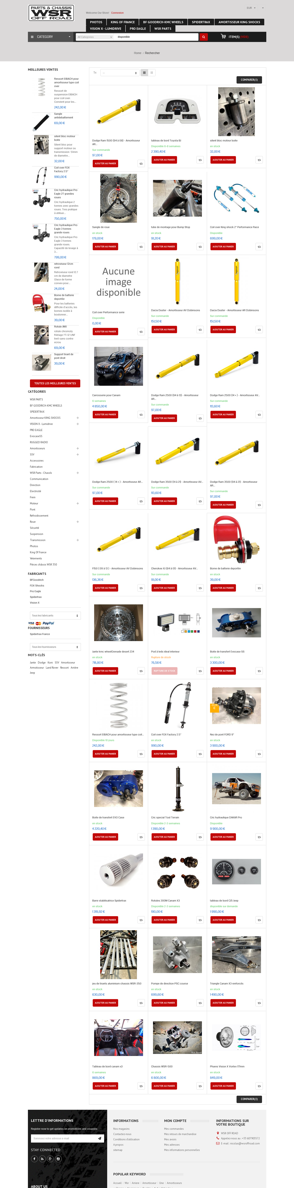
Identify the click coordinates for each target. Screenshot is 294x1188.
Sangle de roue (101, 227)
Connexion (117, 13)
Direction (35, 485)
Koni (50, 662)
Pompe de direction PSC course (169, 983)
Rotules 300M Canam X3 (165, 901)
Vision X (35, 603)
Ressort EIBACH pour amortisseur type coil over (66, 82)
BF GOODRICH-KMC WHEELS (46, 405)
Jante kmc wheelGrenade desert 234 (113, 652)
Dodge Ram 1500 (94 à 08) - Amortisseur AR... (116, 142)
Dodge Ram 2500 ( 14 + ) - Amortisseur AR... (117, 482)
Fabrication (36, 466)
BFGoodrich (37, 580)
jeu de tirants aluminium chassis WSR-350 (116, 983)
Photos (34, 546)
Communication (39, 479)
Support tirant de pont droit (63, 356)
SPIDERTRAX (37, 411)
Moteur (34, 503)
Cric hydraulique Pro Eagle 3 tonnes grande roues (65, 228)
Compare (141, 163)
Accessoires (37, 460)
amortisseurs (174, 1183)
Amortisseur (68, 662)
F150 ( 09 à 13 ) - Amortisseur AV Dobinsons (117, 568)
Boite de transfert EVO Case (108, 817)
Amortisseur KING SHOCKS (45, 418)
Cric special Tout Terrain (165, 817)
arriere (135, 1183)
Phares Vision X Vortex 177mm (227, 1066)
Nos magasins (121, 1129)
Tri (94, 72)
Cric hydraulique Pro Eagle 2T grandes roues (65, 193)
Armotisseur (37, 667)
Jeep (32, 672)
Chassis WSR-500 (162, 1066)
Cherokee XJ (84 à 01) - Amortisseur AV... (174, 568)
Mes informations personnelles (182, 1150)
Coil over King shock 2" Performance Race (234, 227)
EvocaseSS (36, 436)
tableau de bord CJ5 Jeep (224, 901)
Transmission (37, 540)
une (161, 1183)
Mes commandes (174, 1129)
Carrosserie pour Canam (106, 395)
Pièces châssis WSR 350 (43, 564)
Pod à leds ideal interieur (165, 652)
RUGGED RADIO (39, 442)
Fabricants (37, 574)
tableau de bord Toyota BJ (166, 140)
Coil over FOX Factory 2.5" (62, 169)
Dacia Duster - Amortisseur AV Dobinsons (175, 310)
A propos (118, 1144)
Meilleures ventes (43, 69)
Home (137, 53)
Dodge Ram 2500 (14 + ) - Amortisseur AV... (235, 395)
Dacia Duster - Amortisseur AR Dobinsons (234, 310)
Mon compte (175, 1120)
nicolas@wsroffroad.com (245, 1143)
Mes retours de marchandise (180, 1134)
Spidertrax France (40, 634)
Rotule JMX (60, 326)
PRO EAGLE (36, 430)
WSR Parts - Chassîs (41, 473)
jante (33, 662)
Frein (32, 497)
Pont (32, 509)
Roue (33, 521)
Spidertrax (36, 597)
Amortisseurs (37, 448)
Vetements (36, 558)
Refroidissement (39, 515)
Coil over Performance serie (108, 312)
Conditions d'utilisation (126, 1139)
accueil (117, 1183)
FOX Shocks (37, 585)
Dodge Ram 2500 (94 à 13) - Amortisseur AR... (174, 397)
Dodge (42, 662)
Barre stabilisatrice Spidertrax (109, 901)
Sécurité (34, 528)
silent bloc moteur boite (224, 140)
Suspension (36, 534)
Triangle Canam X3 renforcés (226, 983)
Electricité (35, 491)
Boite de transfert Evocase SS (227, 652)
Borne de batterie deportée (64, 297)
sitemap (117, 1150)
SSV (32, 454)
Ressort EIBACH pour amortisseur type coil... (118, 734)
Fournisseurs (39, 628)
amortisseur (149, 1183)
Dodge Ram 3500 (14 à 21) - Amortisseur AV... (177, 482)
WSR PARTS (36, 399)
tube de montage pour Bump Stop (170, 227)
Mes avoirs (170, 1139)
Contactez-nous (122, 1134)
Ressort (64, 667)
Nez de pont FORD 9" (222, 734)
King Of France (38, 552)
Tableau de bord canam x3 (107, 1066)
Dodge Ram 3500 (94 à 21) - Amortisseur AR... (233, 483)
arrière (74, 667)
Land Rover (52, 667)
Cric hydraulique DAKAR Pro (226, 817)
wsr (127, 1183)
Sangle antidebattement (63, 115)
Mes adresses (172, 1144)
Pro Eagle (35, 591)
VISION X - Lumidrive (41, 424)
